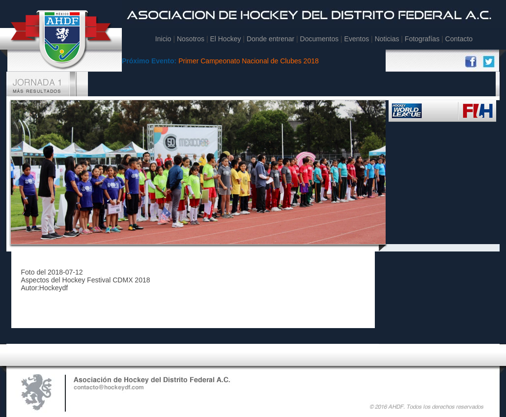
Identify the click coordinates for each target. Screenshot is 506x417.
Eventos (356, 39)
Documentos (319, 39)
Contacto (459, 39)
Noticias (387, 39)
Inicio (163, 39)
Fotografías (422, 39)
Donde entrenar (271, 39)
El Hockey (225, 39)
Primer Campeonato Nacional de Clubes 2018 (248, 61)
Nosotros (190, 39)
